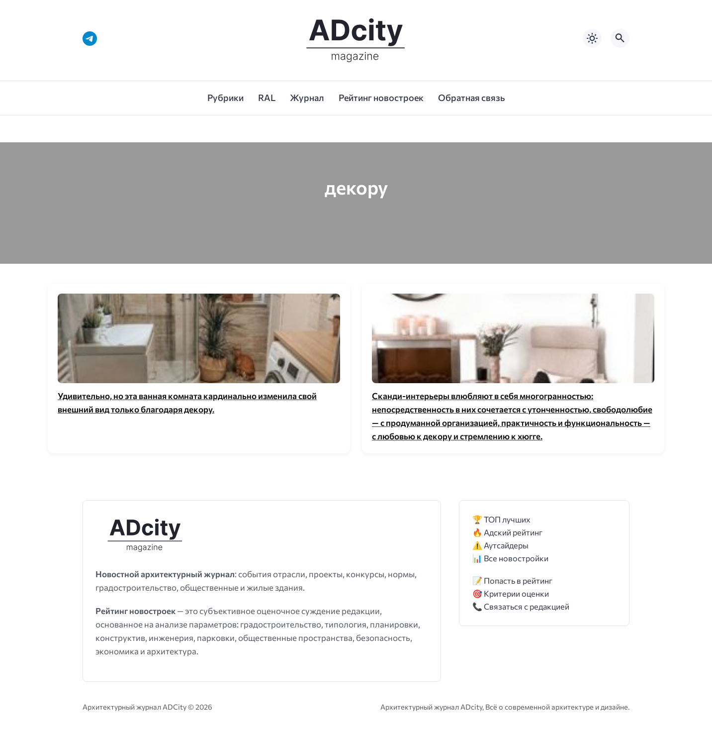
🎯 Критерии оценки (510, 593)
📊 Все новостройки (510, 558)
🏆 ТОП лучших (501, 519)
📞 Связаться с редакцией (520, 606)
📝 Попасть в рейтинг (512, 580)
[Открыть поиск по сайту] (620, 38)
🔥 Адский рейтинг (507, 532)
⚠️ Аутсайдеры (500, 545)
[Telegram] (90, 38)
